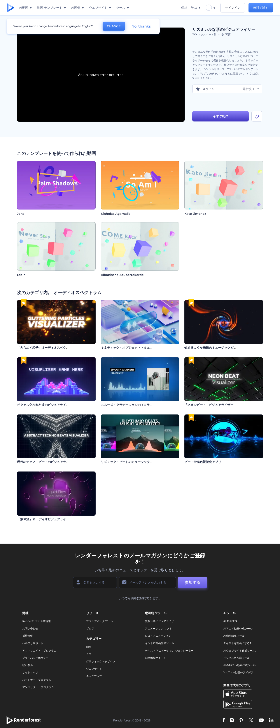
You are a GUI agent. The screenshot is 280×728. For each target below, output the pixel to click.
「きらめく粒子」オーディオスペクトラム (46, 348)
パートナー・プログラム (36, 679)
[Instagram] (232, 720)
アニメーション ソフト (158, 628)
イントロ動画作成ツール (159, 643)
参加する (192, 582)
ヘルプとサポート (32, 643)
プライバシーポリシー (35, 657)
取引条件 (27, 665)
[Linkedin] (271, 720)
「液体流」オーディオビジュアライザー (44, 519)
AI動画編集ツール (234, 635)
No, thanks (141, 26)
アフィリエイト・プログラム (39, 650)
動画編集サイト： (155, 657)
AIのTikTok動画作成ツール (239, 665)
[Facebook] (224, 720)
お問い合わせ (30, 628)
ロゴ (88, 654)
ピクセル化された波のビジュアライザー (44, 405)
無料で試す (260, 8)
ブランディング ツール (99, 621)
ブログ (90, 628)
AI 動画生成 (230, 621)
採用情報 (27, 635)
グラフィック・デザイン (100, 661)
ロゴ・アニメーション (158, 635)
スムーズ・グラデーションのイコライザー (130, 405)
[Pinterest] (241, 720)
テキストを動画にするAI (237, 643)
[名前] (95, 582)
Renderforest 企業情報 (36, 621)
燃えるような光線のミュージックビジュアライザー (219, 348)
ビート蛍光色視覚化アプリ (202, 462)
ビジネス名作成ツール (236, 657)
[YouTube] (261, 720)
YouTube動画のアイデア (238, 672)
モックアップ (94, 676)
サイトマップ (30, 672)
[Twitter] (251, 720)
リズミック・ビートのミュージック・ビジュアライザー (139, 462)
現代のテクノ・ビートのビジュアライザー (46, 462)
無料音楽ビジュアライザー (161, 621)
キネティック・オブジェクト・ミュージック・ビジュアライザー (145, 348)
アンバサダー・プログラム (38, 687)
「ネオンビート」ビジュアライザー (208, 405)
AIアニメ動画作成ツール (237, 628)
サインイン (232, 8)
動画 (88, 646)
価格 (184, 8)
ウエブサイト (94, 668)
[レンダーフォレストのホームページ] (10, 7)
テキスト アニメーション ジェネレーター (169, 650)
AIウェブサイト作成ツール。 (240, 650)
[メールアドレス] (147, 582)
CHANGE (114, 26)
